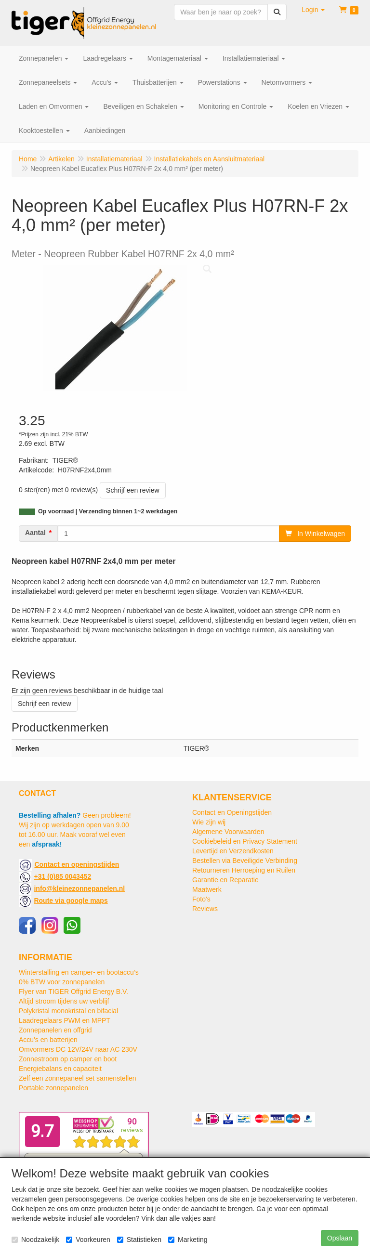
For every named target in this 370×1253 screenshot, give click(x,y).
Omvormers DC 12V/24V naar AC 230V (78, 1049)
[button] (313, 9)
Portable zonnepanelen (53, 1088)
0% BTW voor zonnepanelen (62, 982)
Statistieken (139, 1239)
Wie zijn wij (208, 822)
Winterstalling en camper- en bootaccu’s (79, 972)
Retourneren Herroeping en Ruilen (243, 870)
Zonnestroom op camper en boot (68, 1059)
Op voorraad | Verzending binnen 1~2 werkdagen (107, 511)
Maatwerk (207, 889)
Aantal (35, 532)
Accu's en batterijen (48, 1040)
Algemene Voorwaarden (228, 831)
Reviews (205, 909)
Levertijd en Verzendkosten (233, 851)
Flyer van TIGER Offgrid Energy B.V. (73, 991)
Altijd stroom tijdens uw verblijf (64, 1001)
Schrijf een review (132, 490)
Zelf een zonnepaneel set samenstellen (77, 1078)
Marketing (187, 1239)
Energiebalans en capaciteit (60, 1068)
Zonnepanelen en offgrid (55, 1030)
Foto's (201, 899)
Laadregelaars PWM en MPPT (64, 1020)
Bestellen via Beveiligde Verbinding (244, 860)
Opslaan (339, 1238)
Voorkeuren (88, 1239)
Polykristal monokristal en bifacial (68, 1011)
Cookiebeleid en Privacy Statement (244, 841)
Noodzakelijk (35, 1239)
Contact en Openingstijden (232, 812)
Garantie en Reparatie (225, 880)
